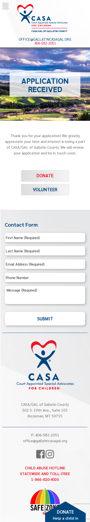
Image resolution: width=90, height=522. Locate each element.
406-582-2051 (45, 43)
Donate (45, 175)
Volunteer (45, 189)
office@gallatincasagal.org (45, 39)
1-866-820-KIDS (45, 479)
